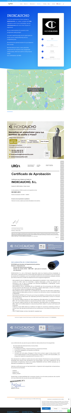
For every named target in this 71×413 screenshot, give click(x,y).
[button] (68, 399)
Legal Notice (60, 410)
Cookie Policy (51, 410)
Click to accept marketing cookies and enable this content (35, 90)
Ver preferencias (65, 408)
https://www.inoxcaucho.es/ (52, 40)
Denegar (55, 408)
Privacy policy (56, 410)
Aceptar (46, 408)
